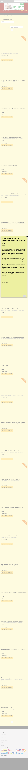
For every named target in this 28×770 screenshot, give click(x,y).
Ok (24, 299)
